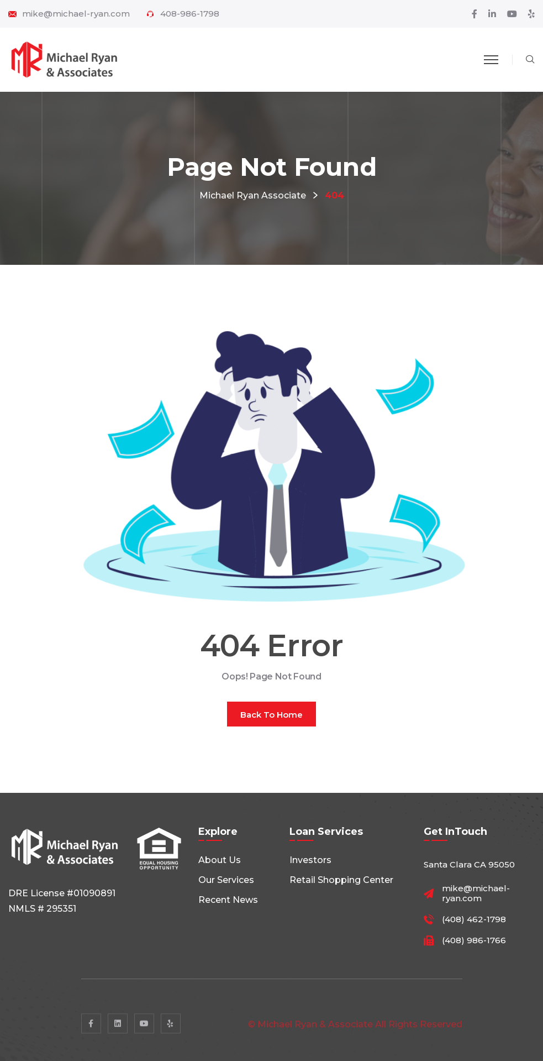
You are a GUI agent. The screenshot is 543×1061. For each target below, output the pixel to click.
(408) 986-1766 (474, 940)
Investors (310, 860)
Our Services (226, 880)
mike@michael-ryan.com (76, 14)
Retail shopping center (341, 880)
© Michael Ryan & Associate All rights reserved (355, 1030)
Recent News (228, 900)
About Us (219, 860)
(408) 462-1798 (474, 919)
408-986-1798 (189, 14)
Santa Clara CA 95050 (469, 864)
